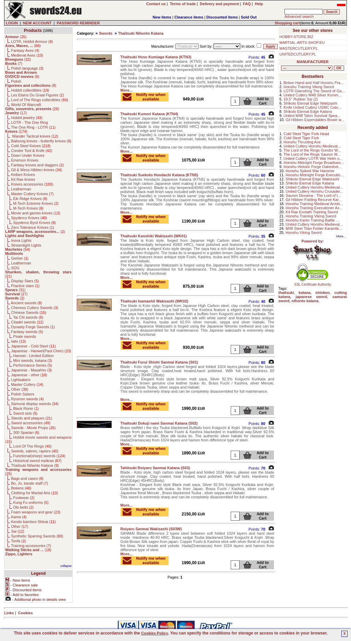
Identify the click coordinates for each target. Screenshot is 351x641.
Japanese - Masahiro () (31, 370)
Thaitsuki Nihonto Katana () (35, 465)
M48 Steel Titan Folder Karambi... (314, 228)
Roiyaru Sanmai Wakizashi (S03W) (151, 529)
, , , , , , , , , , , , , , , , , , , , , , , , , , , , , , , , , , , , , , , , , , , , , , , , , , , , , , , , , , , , (306, 68)
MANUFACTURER (313, 62)
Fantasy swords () (27, 332)
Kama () (18, 517)
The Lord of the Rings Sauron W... (311, 154)
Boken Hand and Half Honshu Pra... (313, 83)
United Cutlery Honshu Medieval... (312, 146)
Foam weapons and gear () (35, 512)
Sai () (17, 531)
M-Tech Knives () (28, 208)
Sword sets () (25, 413)
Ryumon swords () (27, 399)
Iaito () (18, 341)
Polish (16, 81)
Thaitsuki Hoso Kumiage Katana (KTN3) (155, 57)
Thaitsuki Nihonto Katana (141, 33)
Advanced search (299, 16)
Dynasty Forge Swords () (33, 327)
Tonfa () (18, 541)
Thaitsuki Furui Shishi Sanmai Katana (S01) (159, 362)
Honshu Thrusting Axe (301, 142)
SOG (15, 268)
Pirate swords (24, 336)
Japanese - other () (29, 375)
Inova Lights (21, 240)
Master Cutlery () (27, 384)
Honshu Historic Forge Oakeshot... (312, 167)
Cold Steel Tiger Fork (301, 138)
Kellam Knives (23, 175)
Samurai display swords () (35, 404)
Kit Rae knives (23, 179)
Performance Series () (32, 365)
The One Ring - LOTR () (33, 127)
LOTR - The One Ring (29, 122)
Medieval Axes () (27, 55)
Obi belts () (23, 507)
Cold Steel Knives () (31, 146)
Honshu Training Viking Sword (308, 87)
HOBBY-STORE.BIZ (296, 37)
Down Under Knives (27, 155)
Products (33, 30)
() (15, 37)
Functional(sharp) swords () (39, 456)
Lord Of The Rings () (32, 446)
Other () (19, 389)
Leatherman (21, 189)
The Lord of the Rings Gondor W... (312, 150)
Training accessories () (31, 546)
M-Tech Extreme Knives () (36, 203)
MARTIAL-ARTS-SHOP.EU (302, 42)
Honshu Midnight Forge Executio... (314, 175)
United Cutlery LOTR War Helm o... (312, 158)
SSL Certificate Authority (312, 283)
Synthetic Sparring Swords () (37, 536)
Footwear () (23, 498)
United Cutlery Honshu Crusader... (314, 191)
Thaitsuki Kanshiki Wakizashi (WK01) (153, 236)
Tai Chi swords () (28, 317)
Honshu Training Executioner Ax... (314, 208)
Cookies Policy (154, 633)
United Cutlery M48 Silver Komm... (312, 95)
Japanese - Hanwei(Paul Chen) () (41, 351)
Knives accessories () (32, 184)
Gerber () (19, 258)
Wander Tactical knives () (34, 136)
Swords (105, 33)
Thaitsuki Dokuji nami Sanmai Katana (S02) (159, 423)
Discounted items (222, 17)
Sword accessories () (30, 423)
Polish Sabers (22, 394)
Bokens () (21, 488)
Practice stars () (25, 286)
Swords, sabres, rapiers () (34, 451)
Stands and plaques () (31, 418)
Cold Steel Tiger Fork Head (306, 134)
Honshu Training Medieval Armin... (314, 204)
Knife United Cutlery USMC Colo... (312, 107)
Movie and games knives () (35, 213)
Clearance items (188, 17)
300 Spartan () (26, 432)
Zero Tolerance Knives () (32, 227)
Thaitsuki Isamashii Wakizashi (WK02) (154, 301)
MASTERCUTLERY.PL (298, 48)
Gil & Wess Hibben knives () (36, 170)
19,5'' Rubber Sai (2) (300, 99)
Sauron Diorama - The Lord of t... (313, 195)
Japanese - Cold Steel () (33, 346)
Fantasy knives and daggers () (37, 165)
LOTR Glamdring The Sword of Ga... (313, 91)
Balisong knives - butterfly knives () (41, 141)
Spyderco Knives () (29, 218)
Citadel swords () (27, 322)
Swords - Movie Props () (33, 428)
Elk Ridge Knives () (30, 199)
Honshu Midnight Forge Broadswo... (313, 163)
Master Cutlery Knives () (32, 194)
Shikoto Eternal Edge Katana (307, 111)
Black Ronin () (26, 408)
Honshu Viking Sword (304, 232)
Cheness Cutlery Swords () (34, 308)
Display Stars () (25, 281)
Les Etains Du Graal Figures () (37, 95)
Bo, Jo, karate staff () (29, 483)
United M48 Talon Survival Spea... (311, 116)
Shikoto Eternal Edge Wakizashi (310, 103)
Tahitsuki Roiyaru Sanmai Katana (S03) (155, 468)
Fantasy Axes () (25, 50)
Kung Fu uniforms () (30, 502)
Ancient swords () (26, 303)
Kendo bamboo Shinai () (33, 522)
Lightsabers (21, 380)
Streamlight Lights (26, 245)
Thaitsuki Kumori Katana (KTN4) (149, 114)
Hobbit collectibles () (30, 90)
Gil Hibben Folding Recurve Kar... (313, 200)
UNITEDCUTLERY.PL (297, 54)
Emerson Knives (24, 160)
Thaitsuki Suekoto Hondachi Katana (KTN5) (159, 175)
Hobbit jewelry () (27, 118)
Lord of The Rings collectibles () (39, 100)
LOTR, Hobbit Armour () (32, 41)
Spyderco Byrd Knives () (34, 223)
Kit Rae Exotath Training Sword (312, 212)
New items (162, 17)
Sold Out (249, 17)
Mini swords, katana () (32, 360)
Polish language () (27, 68)
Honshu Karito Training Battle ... (312, 220)
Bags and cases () (27, 478)
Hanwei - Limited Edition (33, 356)
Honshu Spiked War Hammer (310, 171)
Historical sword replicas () (37, 461)
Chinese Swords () (28, 312)
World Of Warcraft (26, 105)
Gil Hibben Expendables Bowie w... (315, 120)
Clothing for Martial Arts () (34, 493)
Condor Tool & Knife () (31, 151)
